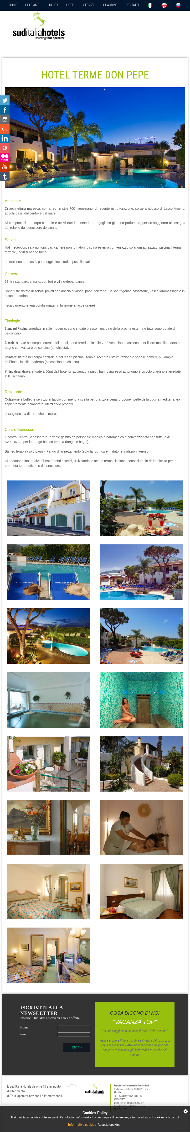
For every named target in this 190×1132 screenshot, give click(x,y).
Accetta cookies (108, 1124)
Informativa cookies (82, 1124)
